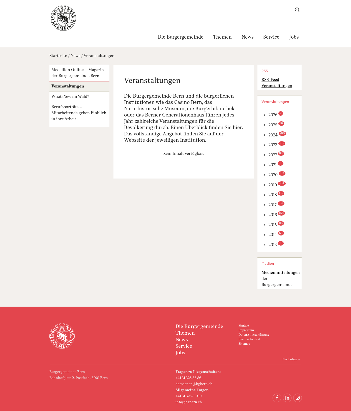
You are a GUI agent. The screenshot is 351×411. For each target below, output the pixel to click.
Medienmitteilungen (280, 273)
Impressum (246, 330)
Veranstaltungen (99, 56)
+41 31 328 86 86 (188, 378)
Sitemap (244, 343)
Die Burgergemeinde (180, 37)
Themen (222, 37)
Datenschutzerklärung (254, 334)
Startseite (58, 56)
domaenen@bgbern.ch (194, 384)
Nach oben (289, 359)
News (248, 37)
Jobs (294, 37)
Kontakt (244, 325)
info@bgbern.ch (189, 402)
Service (271, 37)
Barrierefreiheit (249, 339)
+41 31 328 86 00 (189, 396)
